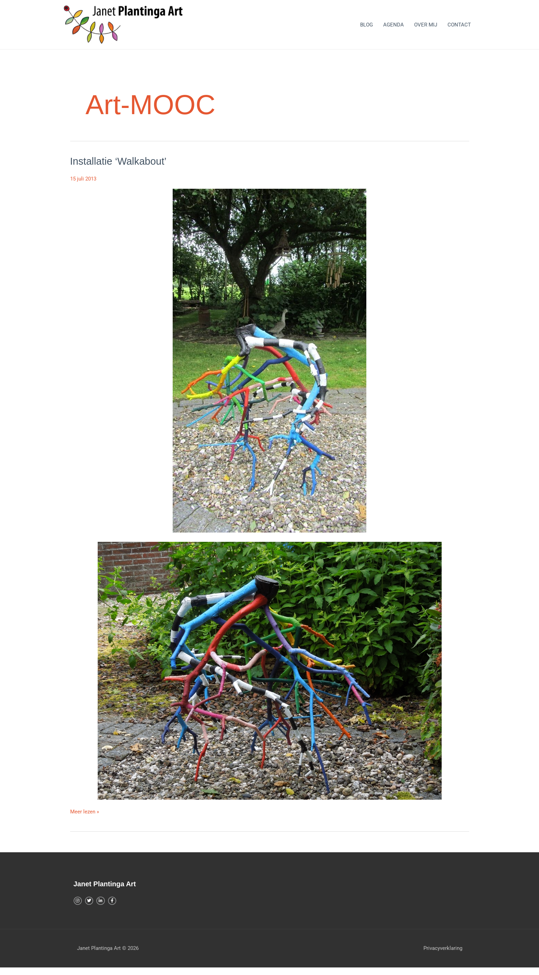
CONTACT (459, 28)
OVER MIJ (425, 28)
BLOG (366, 28)
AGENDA (393, 28)
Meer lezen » (84, 818)
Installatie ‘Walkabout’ (120, 168)
